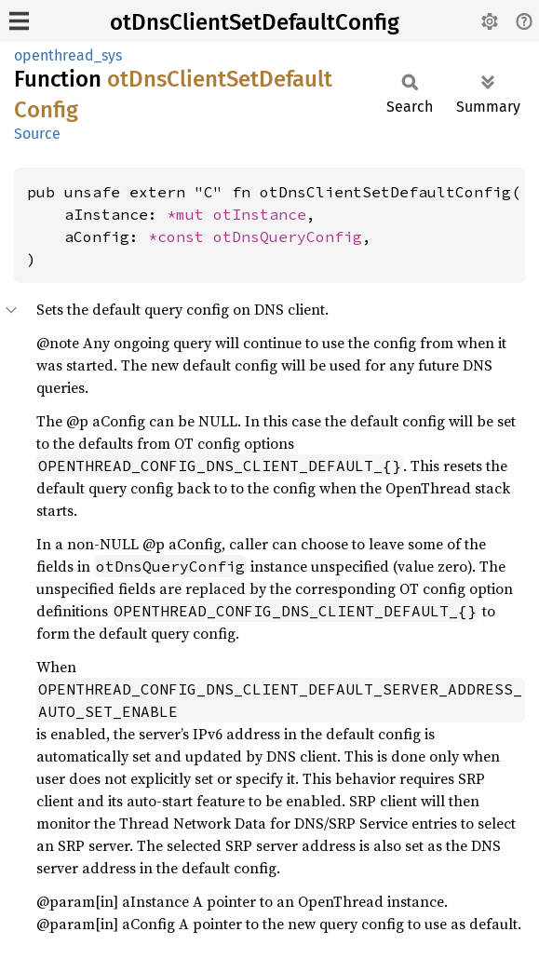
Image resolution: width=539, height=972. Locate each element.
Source (37, 133)
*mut (190, 214)
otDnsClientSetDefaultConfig (254, 22)
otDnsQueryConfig (287, 236)
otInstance (259, 214)
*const (180, 236)
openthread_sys (68, 55)
